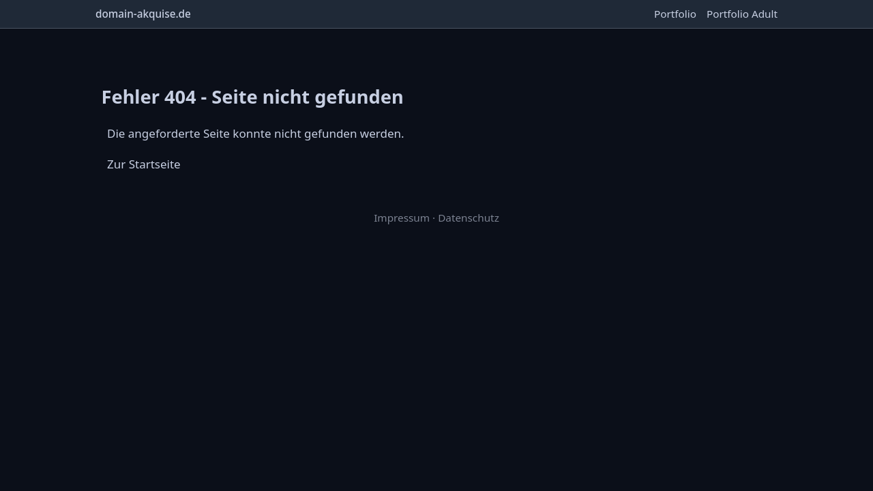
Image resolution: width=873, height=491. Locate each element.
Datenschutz (468, 217)
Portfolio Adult (742, 13)
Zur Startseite (144, 164)
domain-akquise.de (143, 13)
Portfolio (675, 13)
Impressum (402, 217)
